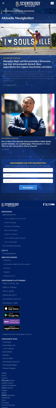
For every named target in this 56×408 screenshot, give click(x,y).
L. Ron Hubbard (8, 348)
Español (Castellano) (9, 385)
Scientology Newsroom (11, 362)
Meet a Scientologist (10, 230)
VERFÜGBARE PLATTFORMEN (13, 280)
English (4, 373)
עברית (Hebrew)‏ (7, 388)
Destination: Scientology (12, 226)
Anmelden (28, 187)
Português (5, 403)
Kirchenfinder (7, 352)
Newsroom (7, 268)
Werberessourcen (9, 276)
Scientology (7, 342)
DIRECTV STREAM (9, 287)
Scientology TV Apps (10, 303)
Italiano (4, 393)
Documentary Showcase (12, 246)
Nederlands (6, 398)
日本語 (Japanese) (8, 395)
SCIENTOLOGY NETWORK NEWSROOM (18, 11)
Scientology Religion (10, 365)
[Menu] (3, 3)
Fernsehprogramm (9, 253)
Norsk (4, 400)
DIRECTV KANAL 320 (11, 283)
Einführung (6, 260)
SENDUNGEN (7, 212)
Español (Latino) (7, 383)
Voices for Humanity (10, 234)
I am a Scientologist (10, 242)
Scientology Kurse (9, 345)
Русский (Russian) (8, 405)
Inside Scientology (10, 222)
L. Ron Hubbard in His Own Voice (15, 219)
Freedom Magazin (9, 368)
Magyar (4, 390)
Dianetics (6, 355)
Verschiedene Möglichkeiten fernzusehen (16, 264)
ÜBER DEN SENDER (9, 257)
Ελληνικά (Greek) (8, 380)
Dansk (4, 376)
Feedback (6, 272)
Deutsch (5, 378)
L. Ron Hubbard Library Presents (14, 238)
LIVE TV (5, 250)
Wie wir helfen (8, 358)
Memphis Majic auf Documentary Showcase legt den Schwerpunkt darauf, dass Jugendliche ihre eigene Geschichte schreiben (27, 64)
